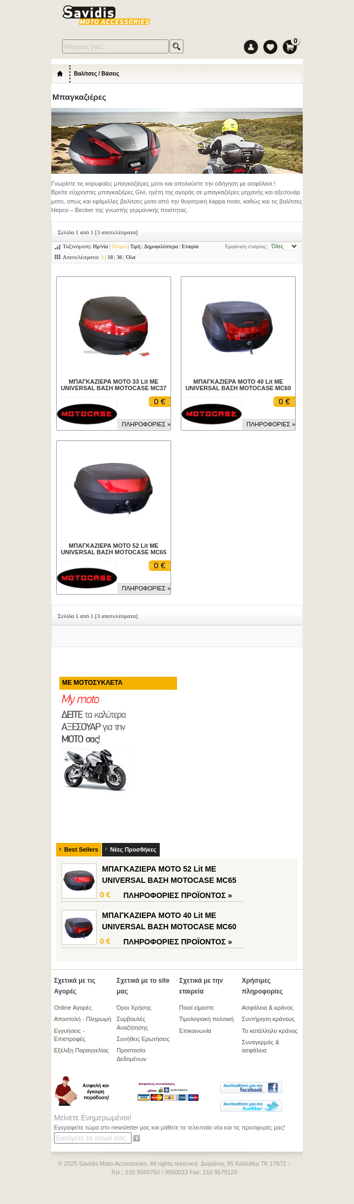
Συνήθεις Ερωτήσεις (143, 1039)
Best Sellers (81, 849)
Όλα (130, 257)
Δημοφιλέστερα (161, 246)
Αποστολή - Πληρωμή (82, 1019)
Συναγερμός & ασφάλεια (261, 1046)
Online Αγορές (73, 1007)
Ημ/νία (100, 246)
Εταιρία (190, 246)
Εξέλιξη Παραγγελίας (81, 1050)
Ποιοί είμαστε (196, 1007)
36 (119, 257)
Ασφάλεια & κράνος (267, 1007)
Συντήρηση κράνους (268, 1019)
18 (110, 257)
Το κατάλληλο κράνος (270, 1031)
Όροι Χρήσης (134, 1007)
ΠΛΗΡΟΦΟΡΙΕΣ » (146, 424)
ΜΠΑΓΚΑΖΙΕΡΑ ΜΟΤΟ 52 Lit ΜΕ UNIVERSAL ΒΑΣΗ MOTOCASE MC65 (114, 548)
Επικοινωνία (195, 1031)
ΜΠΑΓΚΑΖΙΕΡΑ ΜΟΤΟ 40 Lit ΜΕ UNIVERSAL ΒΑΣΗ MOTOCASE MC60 (238, 384)
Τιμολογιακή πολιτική (206, 1019)
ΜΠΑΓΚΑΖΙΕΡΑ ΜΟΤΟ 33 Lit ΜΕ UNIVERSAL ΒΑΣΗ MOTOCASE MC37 (114, 384)
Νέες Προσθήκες (133, 849)
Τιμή (135, 246)
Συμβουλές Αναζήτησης (132, 1023)
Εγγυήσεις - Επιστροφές (69, 1035)
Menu (266, 16)
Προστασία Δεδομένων (131, 1054)
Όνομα (119, 246)
